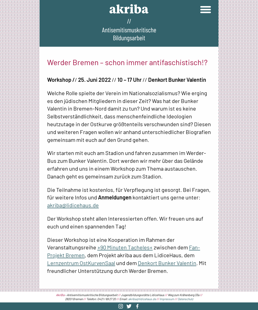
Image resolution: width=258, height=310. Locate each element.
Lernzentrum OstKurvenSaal (81, 263)
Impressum (166, 299)
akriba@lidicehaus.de (73, 205)
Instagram (120, 306)
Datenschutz (185, 299)
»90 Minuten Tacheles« (125, 247)
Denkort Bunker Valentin (167, 263)
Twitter (129, 306)
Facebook (137, 306)
